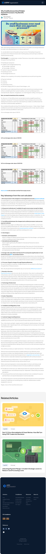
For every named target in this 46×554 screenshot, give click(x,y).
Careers (35, 499)
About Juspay (36, 497)
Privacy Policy (19, 544)
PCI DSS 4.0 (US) (18, 499)
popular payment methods (26, 228)
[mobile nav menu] (42, 2)
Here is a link (4, 190)
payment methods (39, 198)
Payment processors (6, 273)
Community (28, 499)
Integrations (28, 504)
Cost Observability (6, 504)
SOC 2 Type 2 (17, 504)
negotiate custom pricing (32, 355)
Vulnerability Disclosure (19, 497)
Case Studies (28, 497)
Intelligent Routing (6, 499)
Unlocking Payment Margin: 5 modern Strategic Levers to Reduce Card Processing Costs (22, 469)
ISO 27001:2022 (18, 502)
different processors (36, 268)
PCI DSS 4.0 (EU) (18, 501)
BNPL (11, 254)
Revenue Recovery (6, 508)
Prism (4, 497)
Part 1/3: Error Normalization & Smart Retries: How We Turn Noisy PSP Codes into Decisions (22, 433)
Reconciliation (5, 506)
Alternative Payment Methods (8, 502)
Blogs (27, 502)
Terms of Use (26, 544)
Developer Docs (29, 501)
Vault (4, 501)
